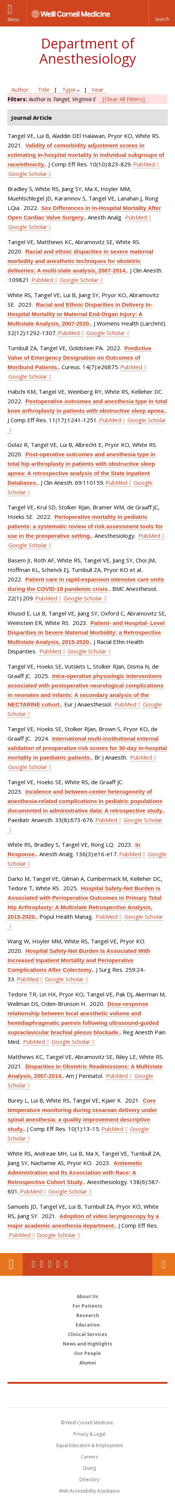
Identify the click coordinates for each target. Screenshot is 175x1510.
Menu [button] (13, 19)
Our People (87, 1353)
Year (97, 89)
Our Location (11, 1264)
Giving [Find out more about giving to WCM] (89, 1468)
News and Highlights (87, 1344)
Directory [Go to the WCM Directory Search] (89, 1479)
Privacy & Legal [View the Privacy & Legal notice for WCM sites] (89, 1434)
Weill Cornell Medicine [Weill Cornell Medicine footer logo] (87, 1395)
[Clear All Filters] (124, 99)
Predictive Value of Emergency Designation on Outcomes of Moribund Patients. (80, 357)
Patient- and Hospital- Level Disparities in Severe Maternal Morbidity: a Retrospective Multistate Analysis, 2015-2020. (86, 632)
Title (44, 89)
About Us (87, 1296)
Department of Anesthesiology (87, 51)
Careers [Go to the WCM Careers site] (89, 1457)
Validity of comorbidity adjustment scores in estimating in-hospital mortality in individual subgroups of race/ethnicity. (86, 155)
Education (88, 1325)
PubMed (144, 164)
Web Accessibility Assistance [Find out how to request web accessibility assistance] (89, 1491)
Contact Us (163, 1264)
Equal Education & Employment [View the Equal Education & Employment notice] (89, 1445)
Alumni (87, 1363)
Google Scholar (27, 173)
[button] (162, 13)
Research (87, 1315)
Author (20, 89)
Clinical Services (87, 1334)
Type (69, 89)
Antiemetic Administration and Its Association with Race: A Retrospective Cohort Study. (75, 1172)
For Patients (87, 1306)
